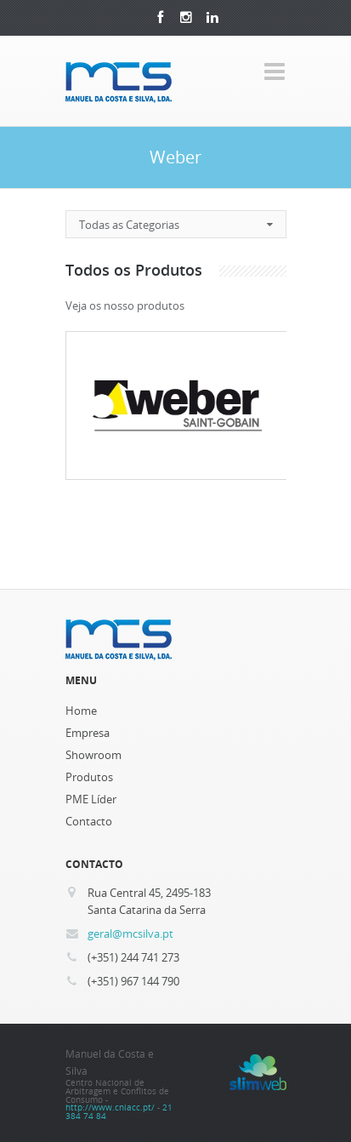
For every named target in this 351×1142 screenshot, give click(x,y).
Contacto (88, 821)
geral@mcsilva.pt (130, 933)
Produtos (89, 777)
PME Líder (90, 799)
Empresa (87, 732)
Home (81, 710)
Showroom (93, 754)
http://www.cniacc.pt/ (110, 1107)
